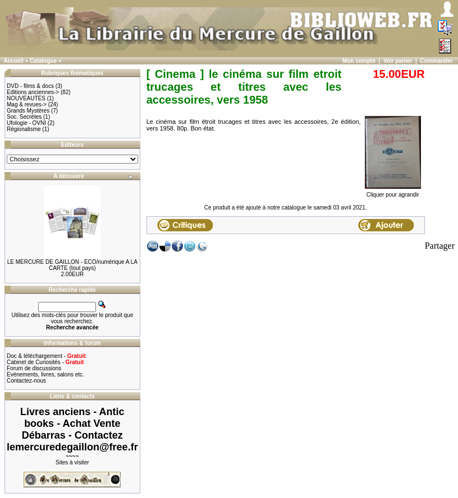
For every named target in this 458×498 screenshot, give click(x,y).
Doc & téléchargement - (46, 356)
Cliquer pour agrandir (393, 192)
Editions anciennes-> (33, 92)
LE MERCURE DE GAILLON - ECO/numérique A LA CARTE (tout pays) (72, 265)
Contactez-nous (26, 381)
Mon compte (358, 61)
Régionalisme (24, 129)
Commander (436, 61)
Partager (440, 245)
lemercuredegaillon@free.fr (72, 447)
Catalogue (43, 61)
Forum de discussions (34, 368)
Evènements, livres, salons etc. (45, 374)
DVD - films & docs (30, 86)
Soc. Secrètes (24, 117)
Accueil (13, 61)
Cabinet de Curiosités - (45, 362)
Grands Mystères (28, 111)
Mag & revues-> (27, 104)
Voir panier (398, 61)
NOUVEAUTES (26, 98)
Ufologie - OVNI (26, 123)
